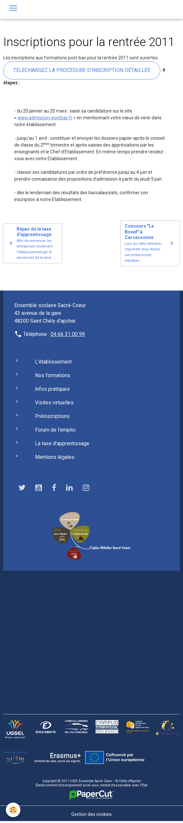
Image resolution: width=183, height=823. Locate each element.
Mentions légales (54, 457)
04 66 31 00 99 (68, 334)
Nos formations (52, 375)
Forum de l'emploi (55, 430)
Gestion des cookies (91, 814)
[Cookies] (13, 810)
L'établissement (53, 362)
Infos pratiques (52, 389)
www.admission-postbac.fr (45, 117)
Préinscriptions (52, 416)
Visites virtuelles (54, 403)
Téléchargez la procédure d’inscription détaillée (81, 70)
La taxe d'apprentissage (62, 443)
